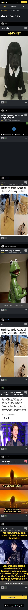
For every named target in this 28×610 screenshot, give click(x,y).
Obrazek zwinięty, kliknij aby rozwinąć (13, 305)
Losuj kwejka (25, 598)
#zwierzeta (13, 184)
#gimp (21, 252)
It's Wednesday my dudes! (10, 251)
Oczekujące (14, 6)
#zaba (8, 252)
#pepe (13, 252)
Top (23, 6)
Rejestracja (24, 2)
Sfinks (3, 182)
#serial (9, 530)
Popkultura (3, 396)
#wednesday (6, 29)
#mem (12, 325)
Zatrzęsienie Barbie (8, 461)
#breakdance (7, 120)
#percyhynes (22, 396)
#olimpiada (12, 120)
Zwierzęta (2, 252)
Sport (2, 120)
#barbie (10, 463)
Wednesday (5, 28)
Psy (1, 29)
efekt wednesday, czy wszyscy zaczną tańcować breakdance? (12, 117)
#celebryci (13, 396)
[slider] (7, 134)
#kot (10, 184)
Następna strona (12, 597)
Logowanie (18, 2)
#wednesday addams (22, 463)
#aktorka (13, 530)
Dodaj (4, 6)
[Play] (1, 134)
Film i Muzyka (3, 530)
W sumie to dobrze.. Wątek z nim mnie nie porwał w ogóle (12, 393)
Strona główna (4, 10)
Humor (2, 184)
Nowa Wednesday (7, 528)
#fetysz (10, 252)
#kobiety (7, 463)
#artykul (8, 396)
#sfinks (17, 184)
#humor (7, 184)
